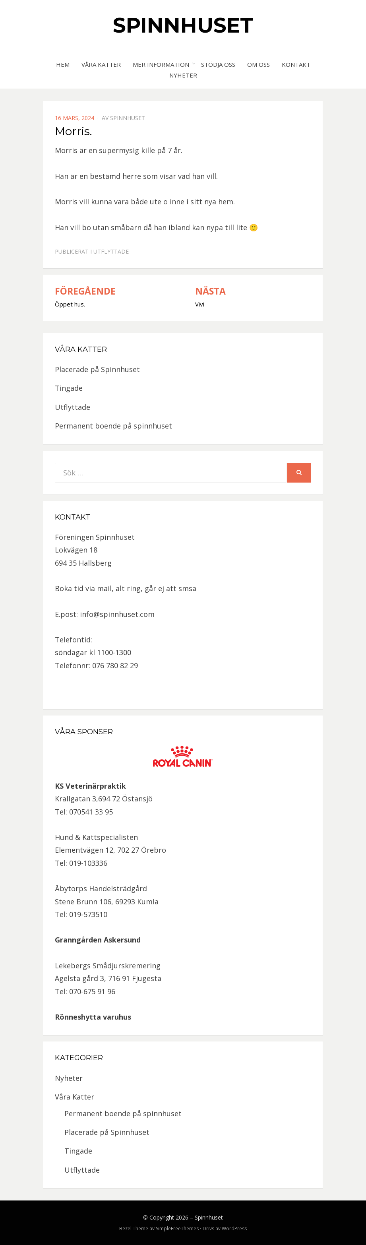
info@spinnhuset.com (117, 614)
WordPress (234, 1228)
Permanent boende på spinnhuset (113, 426)
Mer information (161, 64)
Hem (63, 64)
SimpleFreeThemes (177, 1228)
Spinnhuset (183, 25)
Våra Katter (101, 64)
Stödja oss (218, 64)
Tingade (69, 388)
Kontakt (296, 64)
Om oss (258, 64)
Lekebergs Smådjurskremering (108, 965)
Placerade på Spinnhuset (97, 369)
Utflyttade (111, 251)
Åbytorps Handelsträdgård (101, 888)
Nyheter (183, 75)
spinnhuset (127, 118)
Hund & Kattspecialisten (96, 837)
